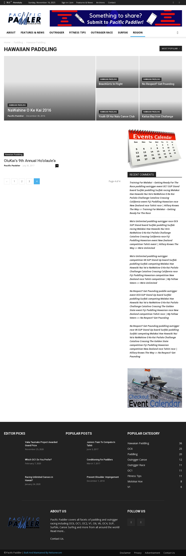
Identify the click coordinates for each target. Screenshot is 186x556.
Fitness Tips (77, 32)
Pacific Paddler (16, 116)
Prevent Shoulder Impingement (103, 477)
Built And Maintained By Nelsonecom (43, 552)
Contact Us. (57, 538)
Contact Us (169, 552)
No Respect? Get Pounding (154, 317)
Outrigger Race (102, 32)
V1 (129, 487)
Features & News (84, 2)
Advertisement (152, 552)
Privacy (137, 552)
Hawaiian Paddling (17, 105)
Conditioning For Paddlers (100, 459)
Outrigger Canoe (137, 459)
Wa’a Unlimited (146, 248)
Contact (112, 2)
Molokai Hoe (135, 481)
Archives (100, 2)
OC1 (130, 470)
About (11, 32)
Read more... (57, 531)
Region (138, 32)
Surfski (123, 32)
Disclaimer (125, 552)
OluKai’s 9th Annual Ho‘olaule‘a (30, 160)
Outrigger (56, 32)
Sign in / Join (67, 2)
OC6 (130, 448)
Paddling (133, 454)
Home (7, 42)
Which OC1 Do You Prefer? (38, 459)
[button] (177, 32)
